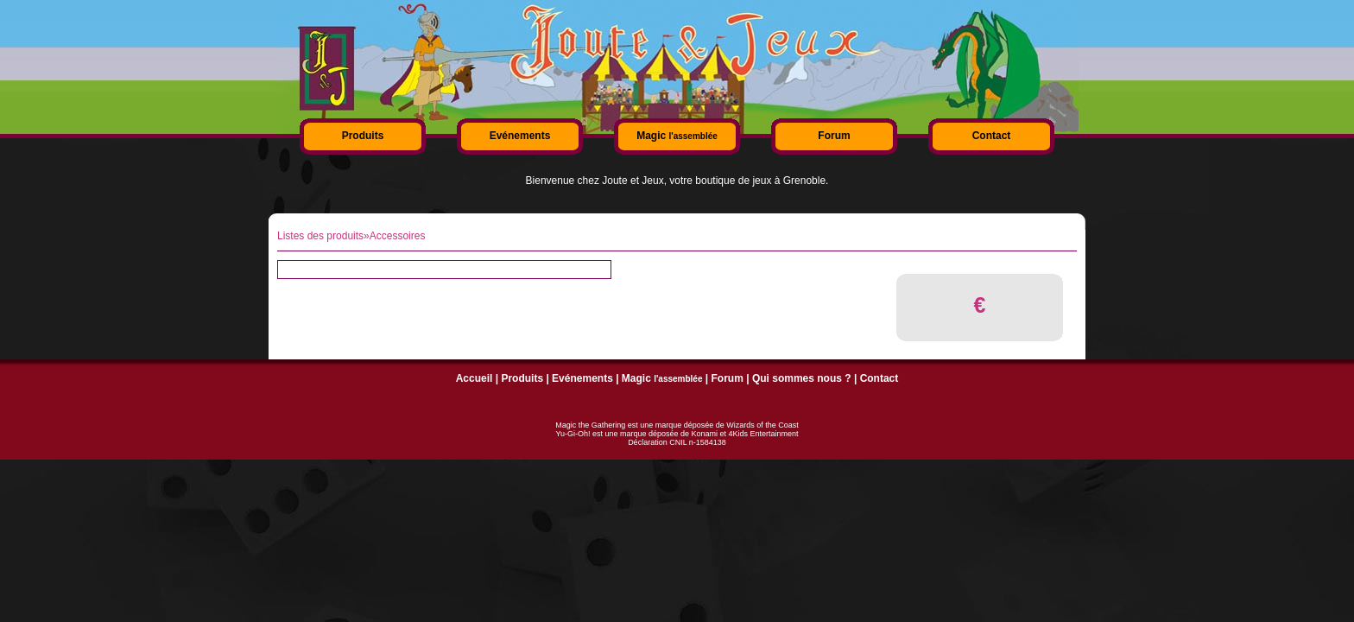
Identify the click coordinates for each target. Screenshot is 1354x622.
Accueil (474, 378)
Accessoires (398, 236)
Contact (991, 136)
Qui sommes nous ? (801, 378)
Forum (834, 136)
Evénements (520, 136)
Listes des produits (320, 236)
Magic (677, 136)
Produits (363, 136)
